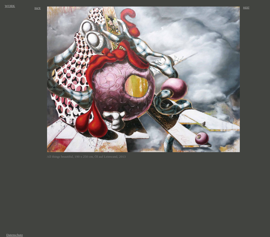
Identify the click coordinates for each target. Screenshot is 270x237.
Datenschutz (14, 235)
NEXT (246, 7)
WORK (10, 6)
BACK (37, 8)
